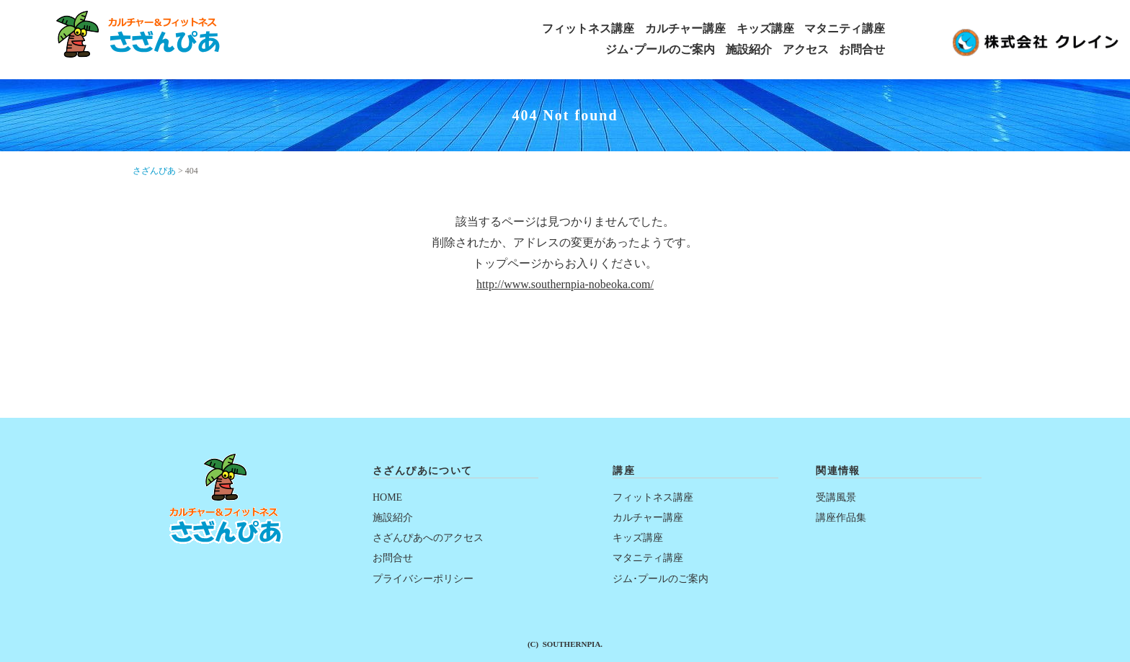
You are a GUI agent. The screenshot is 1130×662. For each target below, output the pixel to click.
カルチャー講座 (685, 28)
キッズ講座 (765, 28)
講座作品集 (841, 517)
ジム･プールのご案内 (660, 49)
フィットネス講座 (588, 28)
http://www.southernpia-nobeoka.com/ (565, 284)
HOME (387, 497)
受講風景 (836, 497)
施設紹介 (749, 49)
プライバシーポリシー (423, 578)
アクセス (806, 49)
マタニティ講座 (844, 28)
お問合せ (862, 49)
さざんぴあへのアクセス (428, 537)
